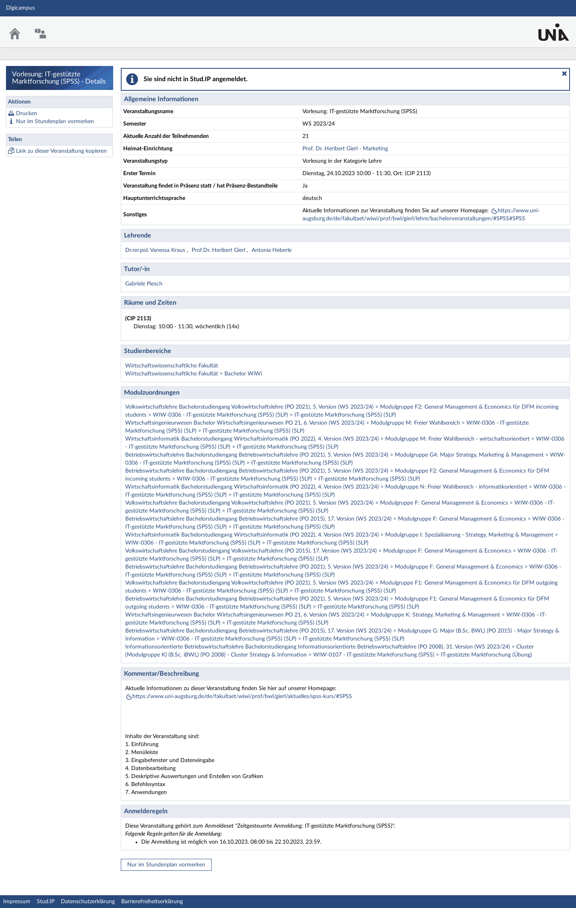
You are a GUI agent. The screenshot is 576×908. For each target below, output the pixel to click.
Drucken (26, 113)
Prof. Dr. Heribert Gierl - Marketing (345, 149)
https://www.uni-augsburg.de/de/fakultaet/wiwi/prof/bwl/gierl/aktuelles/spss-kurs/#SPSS (242, 696)
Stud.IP (45, 901)
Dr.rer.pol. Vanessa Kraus (156, 250)
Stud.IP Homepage (545, 27)
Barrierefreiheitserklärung (152, 901)
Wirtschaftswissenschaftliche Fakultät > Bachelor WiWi (193, 374)
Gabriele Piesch (143, 284)
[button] (564, 73)
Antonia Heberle (272, 250)
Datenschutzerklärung (88, 901)
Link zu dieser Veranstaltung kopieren (61, 151)
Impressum (16, 901)
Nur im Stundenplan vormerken (55, 121)
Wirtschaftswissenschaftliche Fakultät (171, 366)
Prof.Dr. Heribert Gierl (219, 250)
